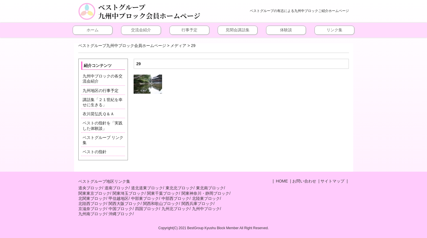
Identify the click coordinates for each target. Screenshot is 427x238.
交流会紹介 (141, 30)
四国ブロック (147, 208)
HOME (281, 181)
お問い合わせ (304, 181)
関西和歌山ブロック (161, 203)
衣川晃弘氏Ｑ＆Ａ (98, 114)
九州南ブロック (92, 214)
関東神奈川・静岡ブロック (205, 193)
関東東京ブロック (94, 193)
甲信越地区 (118, 198)
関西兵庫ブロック (197, 203)
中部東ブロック (145, 198)
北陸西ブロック (92, 203)
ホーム (93, 30)
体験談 (286, 30)
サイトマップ (332, 181)
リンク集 (334, 30)
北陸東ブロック (206, 198)
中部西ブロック (175, 198)
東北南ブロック (210, 188)
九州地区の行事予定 (101, 90)
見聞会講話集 (238, 30)
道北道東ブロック (147, 188)
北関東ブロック (92, 198)
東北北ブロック (179, 188)
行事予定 (189, 30)
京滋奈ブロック (92, 208)
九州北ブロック (175, 208)
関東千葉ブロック (163, 193)
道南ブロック (116, 188)
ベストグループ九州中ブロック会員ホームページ (149, 11)
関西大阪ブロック (124, 203)
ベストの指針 (95, 151)
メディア (178, 45)
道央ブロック (90, 188)
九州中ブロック (206, 208)
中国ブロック (120, 208)
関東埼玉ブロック (128, 193)
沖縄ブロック (120, 214)
